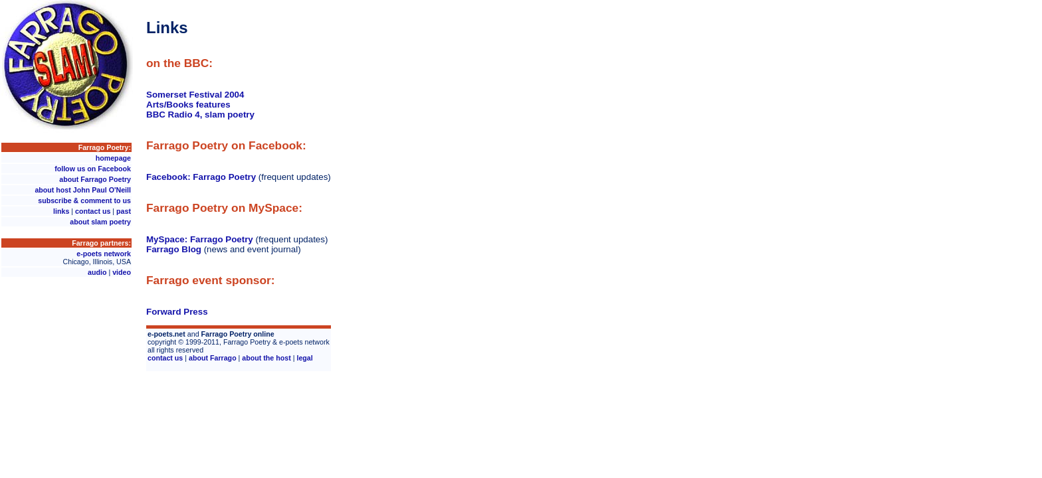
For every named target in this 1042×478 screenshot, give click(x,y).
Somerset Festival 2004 (195, 95)
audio (97, 272)
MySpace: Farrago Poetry (199, 239)
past (123, 211)
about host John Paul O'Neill (83, 190)
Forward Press (177, 312)
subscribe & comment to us (84, 200)
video (121, 272)
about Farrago (213, 358)
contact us (92, 211)
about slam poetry (100, 222)
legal (304, 358)
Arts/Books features (188, 105)
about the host (266, 358)
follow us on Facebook (92, 169)
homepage (113, 158)
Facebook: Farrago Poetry (201, 177)
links (61, 211)
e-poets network (103, 254)
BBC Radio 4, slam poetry (200, 115)
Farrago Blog (173, 249)
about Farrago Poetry (95, 179)
